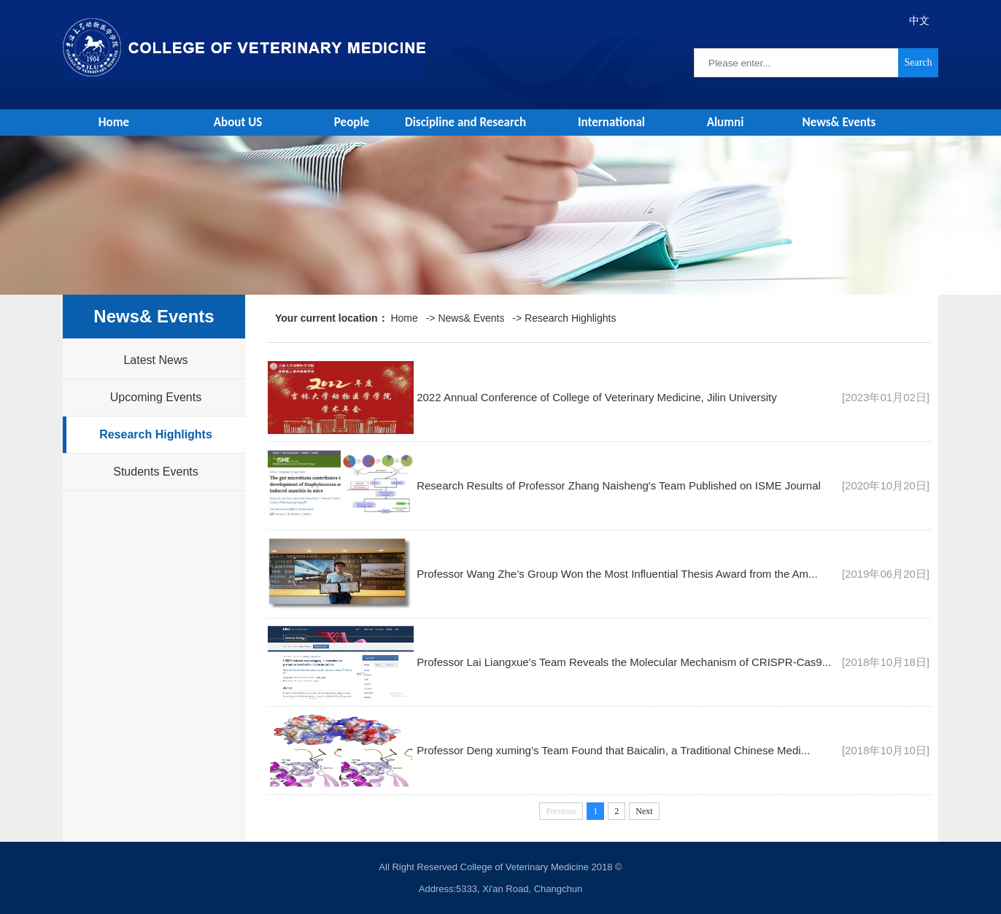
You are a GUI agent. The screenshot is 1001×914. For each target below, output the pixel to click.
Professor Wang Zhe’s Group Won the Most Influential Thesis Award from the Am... (617, 574)
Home (113, 122)
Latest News (155, 360)
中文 (919, 20)
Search (918, 62)
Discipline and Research (465, 122)
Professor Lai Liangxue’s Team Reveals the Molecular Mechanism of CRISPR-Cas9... (624, 662)
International (611, 122)
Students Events (155, 471)
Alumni (725, 122)
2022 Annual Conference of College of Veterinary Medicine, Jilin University (597, 397)
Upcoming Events (155, 397)
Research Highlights (155, 434)
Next (643, 811)
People (351, 122)
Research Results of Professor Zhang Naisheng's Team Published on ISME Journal (619, 485)
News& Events (839, 122)
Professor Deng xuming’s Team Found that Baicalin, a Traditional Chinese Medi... (613, 750)
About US (238, 122)
